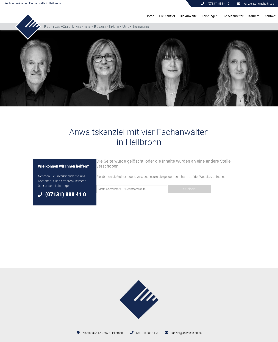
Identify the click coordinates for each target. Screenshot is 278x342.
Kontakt (270, 16)
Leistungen (210, 16)
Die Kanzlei (167, 16)
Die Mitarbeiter (233, 16)
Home (150, 16)
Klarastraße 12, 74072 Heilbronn (103, 333)
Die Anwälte (188, 16)
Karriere (254, 16)
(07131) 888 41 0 (147, 333)
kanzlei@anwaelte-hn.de (259, 3)
